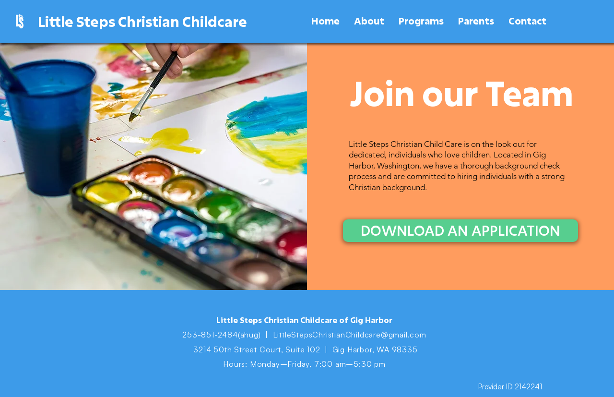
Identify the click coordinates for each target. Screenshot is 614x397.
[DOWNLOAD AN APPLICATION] (460, 230)
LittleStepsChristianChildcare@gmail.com (349, 334)
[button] (369, 21)
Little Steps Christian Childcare (142, 21)
